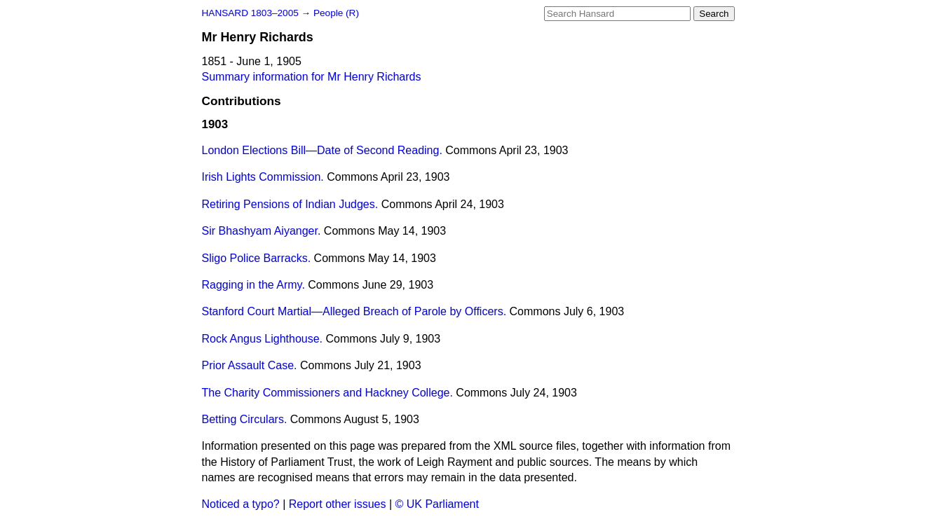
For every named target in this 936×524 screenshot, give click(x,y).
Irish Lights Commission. (263, 177)
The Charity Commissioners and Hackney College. (327, 393)
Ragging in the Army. (253, 285)
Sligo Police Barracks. (256, 258)
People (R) (336, 13)
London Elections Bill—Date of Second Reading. (322, 150)
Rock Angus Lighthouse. (262, 339)
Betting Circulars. (244, 419)
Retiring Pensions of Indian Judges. (290, 204)
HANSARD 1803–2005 (250, 13)
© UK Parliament (437, 504)
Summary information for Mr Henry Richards (311, 77)
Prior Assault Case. (249, 365)
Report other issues (337, 504)
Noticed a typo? (241, 504)
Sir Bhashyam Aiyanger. (261, 231)
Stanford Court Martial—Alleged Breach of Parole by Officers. (354, 311)
